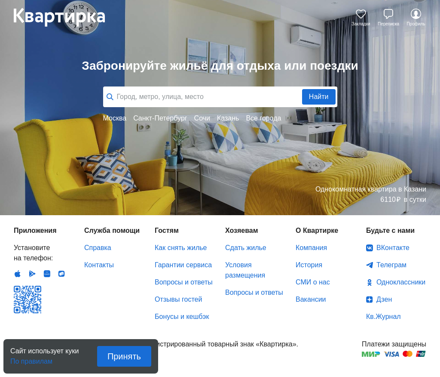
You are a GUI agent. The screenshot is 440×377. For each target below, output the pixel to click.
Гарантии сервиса (183, 265)
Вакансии (311, 299)
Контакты (99, 265)
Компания (311, 247)
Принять (124, 356)
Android (32, 273)
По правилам (31, 359)
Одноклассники (400, 282)
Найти (319, 96)
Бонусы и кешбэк (182, 316)
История (309, 265)
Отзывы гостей (178, 299)
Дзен (384, 299)
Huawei (47, 273)
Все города (263, 118)
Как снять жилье (181, 247)
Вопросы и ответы (184, 282)
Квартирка (65, 17)
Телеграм (391, 265)
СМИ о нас (313, 282)
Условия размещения (245, 270)
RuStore (61, 273)
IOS (17, 273)
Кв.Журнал (383, 316)
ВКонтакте (392, 247)
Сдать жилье (245, 247)
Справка (97, 247)
